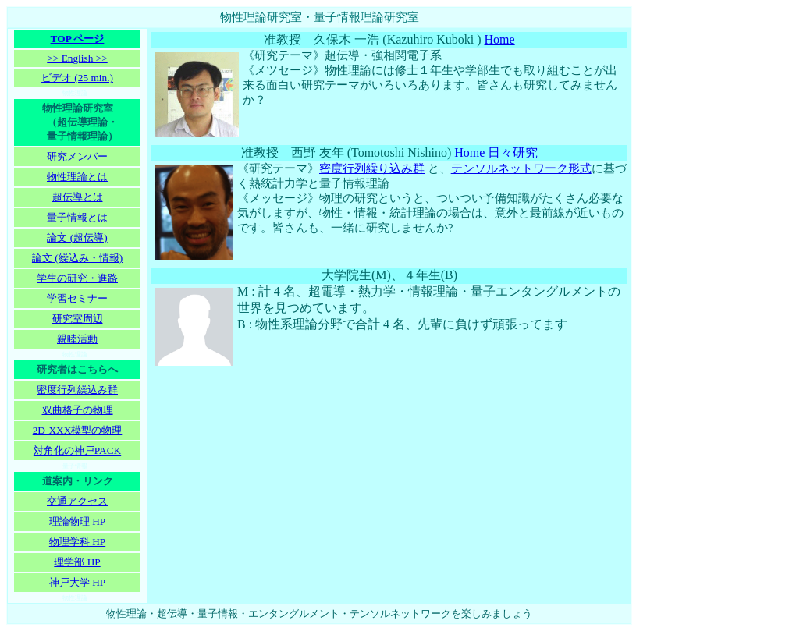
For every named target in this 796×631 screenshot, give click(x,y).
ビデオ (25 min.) (77, 77)
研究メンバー (77, 156)
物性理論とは (77, 177)
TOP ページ (78, 38)
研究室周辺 (77, 318)
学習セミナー (77, 298)
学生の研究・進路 (77, 278)
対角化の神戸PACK (77, 450)
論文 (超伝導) (77, 237)
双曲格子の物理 (77, 410)
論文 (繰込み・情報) (77, 258)
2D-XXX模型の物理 (78, 430)
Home (500, 39)
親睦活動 (77, 339)
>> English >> (77, 58)
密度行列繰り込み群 (372, 168)
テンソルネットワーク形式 (521, 168)
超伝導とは (77, 197)
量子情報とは (77, 217)
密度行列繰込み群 (77, 389)
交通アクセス (77, 501)
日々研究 (513, 152)
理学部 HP (77, 562)
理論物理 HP (77, 521)
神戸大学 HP (77, 582)
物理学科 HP (77, 542)
